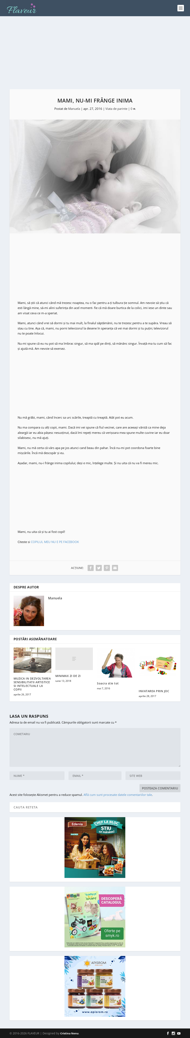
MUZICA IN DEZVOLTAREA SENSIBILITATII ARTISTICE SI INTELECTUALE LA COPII (32, 684)
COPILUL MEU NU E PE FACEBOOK (55, 542)
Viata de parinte (116, 109)
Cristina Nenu (69, 1033)
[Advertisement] (95, 52)
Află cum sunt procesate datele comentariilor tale (118, 795)
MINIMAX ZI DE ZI (68, 676)
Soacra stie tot (108, 683)
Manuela (74, 109)
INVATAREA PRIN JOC (154, 691)
